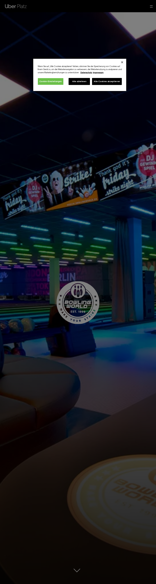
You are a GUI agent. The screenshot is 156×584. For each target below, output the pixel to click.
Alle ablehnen (79, 81)
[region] (80, 74)
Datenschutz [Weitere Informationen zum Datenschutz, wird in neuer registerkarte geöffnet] (86, 72)
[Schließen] (122, 62)
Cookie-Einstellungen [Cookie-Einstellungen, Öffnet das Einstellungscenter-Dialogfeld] (50, 81)
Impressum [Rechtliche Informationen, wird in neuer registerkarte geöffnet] (98, 72)
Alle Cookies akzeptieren (107, 81)
